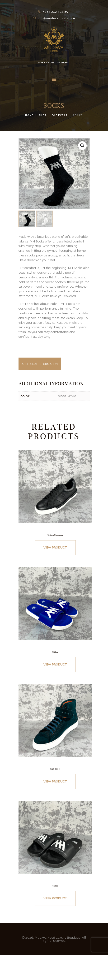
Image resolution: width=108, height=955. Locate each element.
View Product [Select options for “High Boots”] (55, 781)
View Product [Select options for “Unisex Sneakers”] (55, 547)
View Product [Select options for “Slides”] (55, 664)
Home (29, 115)
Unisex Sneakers (55, 535)
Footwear (60, 115)
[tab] (54, 366)
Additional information (40, 364)
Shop (42, 115)
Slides (55, 652)
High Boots (55, 768)
